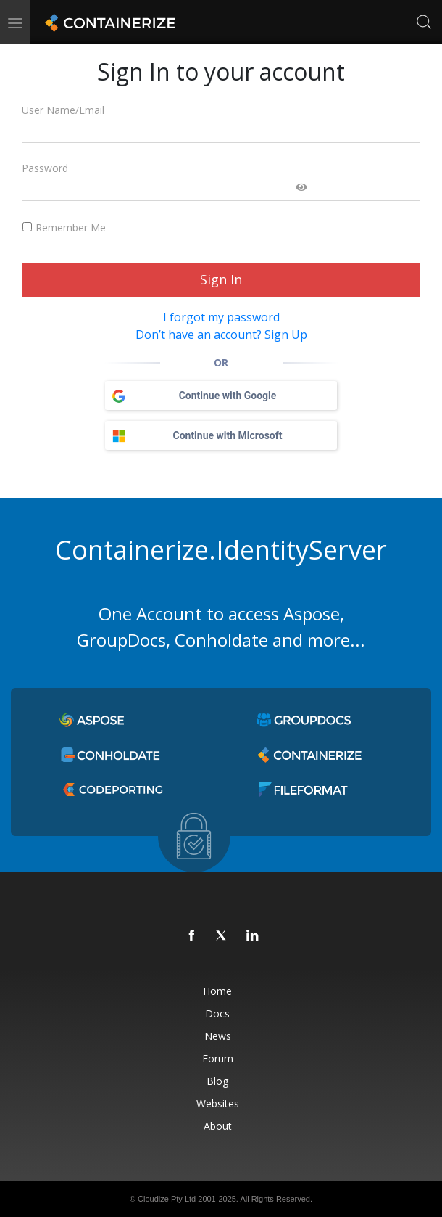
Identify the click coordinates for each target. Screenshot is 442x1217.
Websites (217, 1103)
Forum (217, 1058)
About (218, 1126)
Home (217, 991)
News (217, 1036)
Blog (217, 1081)
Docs (217, 1013)
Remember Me (64, 227)
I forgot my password (221, 317)
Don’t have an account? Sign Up (221, 335)
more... (336, 640)
